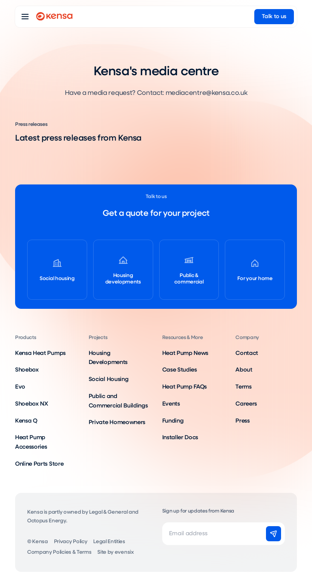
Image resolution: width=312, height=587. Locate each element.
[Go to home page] (54, 16)
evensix (124, 552)
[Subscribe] (273, 533)
